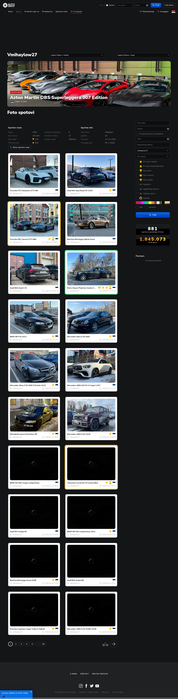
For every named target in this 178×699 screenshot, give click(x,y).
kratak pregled (100, 674)
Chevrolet (71, 483)
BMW (12, 336)
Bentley (70, 239)
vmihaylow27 (17, 193)
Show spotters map (19, 147)
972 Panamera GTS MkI (28, 190)
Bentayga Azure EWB (26, 580)
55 (43, 644)
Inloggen (162, 11)
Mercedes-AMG (74, 385)
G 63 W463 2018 (88, 629)
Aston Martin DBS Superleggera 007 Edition (59, 97)
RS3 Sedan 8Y (20, 531)
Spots (19, 11)
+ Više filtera (168, 5)
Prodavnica (47, 11)
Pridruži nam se (32, 11)
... (37, 644)
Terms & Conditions (89, 692)
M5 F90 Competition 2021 (83, 531)
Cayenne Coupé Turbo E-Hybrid (31, 629)
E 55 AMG (85, 336)
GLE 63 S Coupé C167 (90, 385)
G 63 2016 (85, 434)
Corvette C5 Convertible (87, 483)
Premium (76, 11)
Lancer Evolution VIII (28, 434)
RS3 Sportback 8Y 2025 (82, 190)
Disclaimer (117, 692)
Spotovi (111, 5)
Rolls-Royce (72, 288)
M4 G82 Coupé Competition (27, 483)
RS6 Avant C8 (20, 288)
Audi (69, 190)
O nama (73, 674)
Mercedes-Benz (74, 336)
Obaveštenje (147, 11)
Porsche (13, 190)
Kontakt (84, 674)
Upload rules (62, 11)
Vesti (101, 5)
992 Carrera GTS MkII (27, 239)
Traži (156, 5)
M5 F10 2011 (21, 336)
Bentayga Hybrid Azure (85, 239)
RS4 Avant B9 (78, 580)
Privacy (105, 692)
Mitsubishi (14, 434)
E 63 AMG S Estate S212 (35, 385)
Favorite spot (16, 92)
